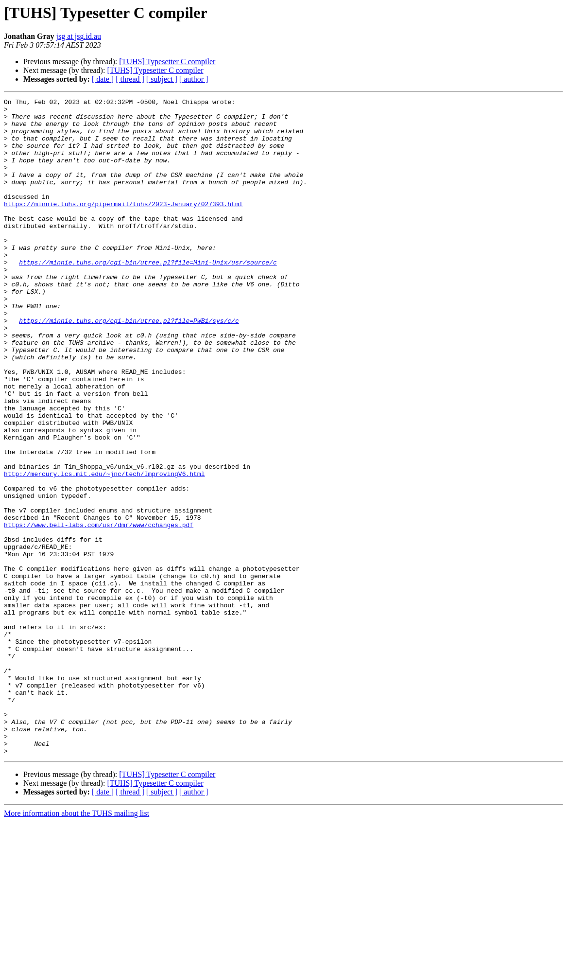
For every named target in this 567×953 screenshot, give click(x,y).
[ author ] (193, 79)
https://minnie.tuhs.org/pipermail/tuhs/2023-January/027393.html (123, 225)
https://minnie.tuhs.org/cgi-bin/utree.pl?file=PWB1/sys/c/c (129, 365)
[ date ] (103, 79)
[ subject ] (161, 79)
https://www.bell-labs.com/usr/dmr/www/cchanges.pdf (98, 610)
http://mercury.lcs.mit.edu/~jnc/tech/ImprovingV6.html (104, 549)
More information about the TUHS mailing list (76, 944)
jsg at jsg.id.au (78, 36)
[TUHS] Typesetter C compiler (167, 61)
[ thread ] (130, 79)
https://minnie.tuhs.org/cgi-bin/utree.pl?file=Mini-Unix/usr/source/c (147, 295)
